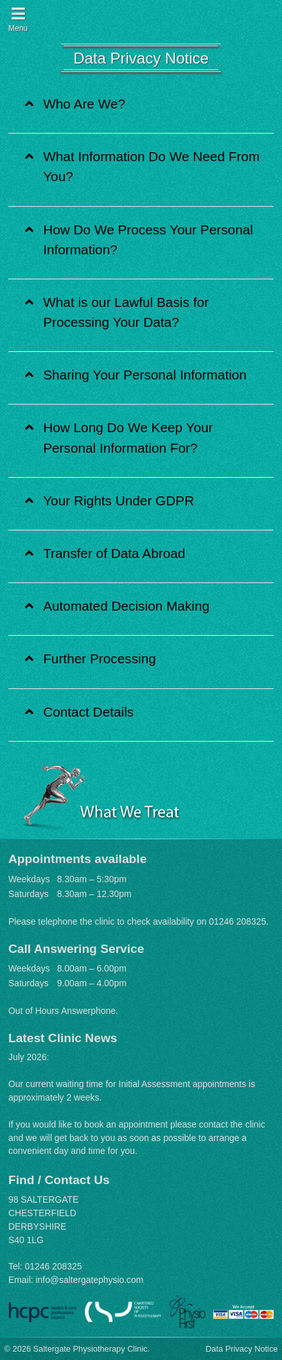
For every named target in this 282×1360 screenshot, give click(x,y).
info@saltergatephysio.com (89, 1280)
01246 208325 (237, 921)
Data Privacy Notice (242, 1349)
